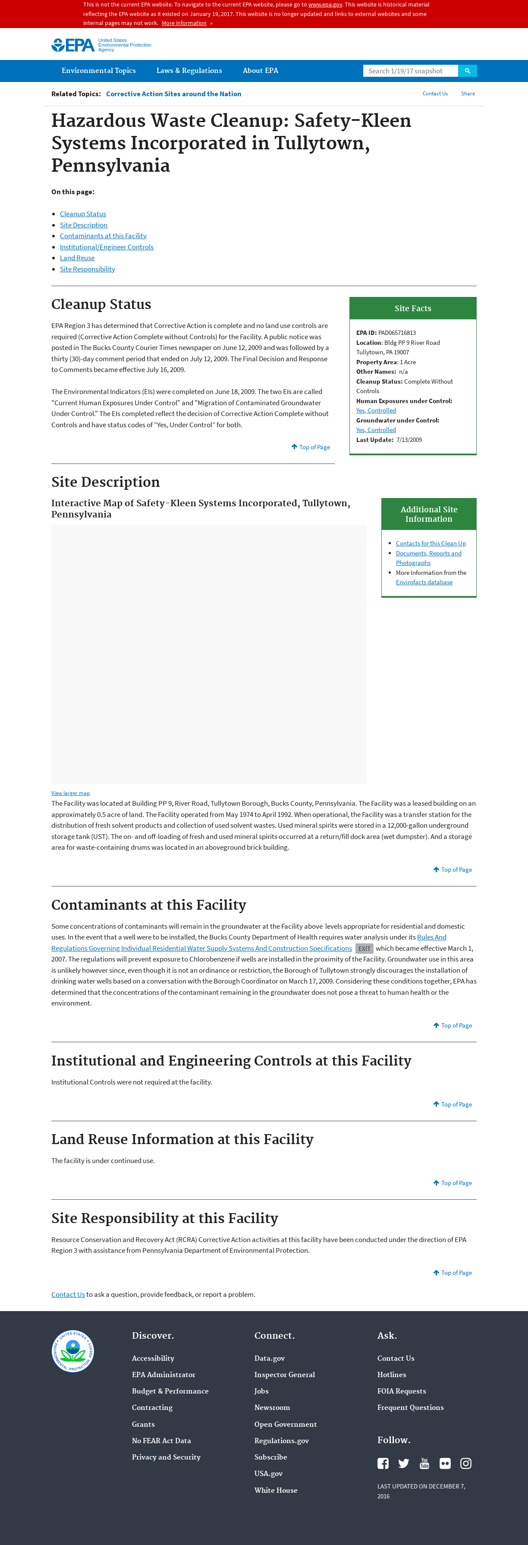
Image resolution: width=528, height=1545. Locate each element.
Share (468, 93)
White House (276, 1491)
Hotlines (391, 1375)
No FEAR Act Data (161, 1441)
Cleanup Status (83, 213)
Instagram (465, 1463)
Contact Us (435, 93)
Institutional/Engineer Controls (107, 247)
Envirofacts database (424, 582)
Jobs (262, 1392)
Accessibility (153, 1359)
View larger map (70, 793)
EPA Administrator (163, 1375)
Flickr (445, 1463)
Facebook (383, 1463)
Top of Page (314, 447)
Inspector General (285, 1375)
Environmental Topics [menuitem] (99, 71)
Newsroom (272, 1408)
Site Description (83, 225)
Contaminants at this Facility (103, 235)
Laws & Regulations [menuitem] (189, 71)
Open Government (286, 1425)
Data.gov (270, 1359)
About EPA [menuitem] (260, 71)
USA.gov (269, 1474)
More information (184, 23)
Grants (143, 1425)
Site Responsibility (87, 269)
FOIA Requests (401, 1392)
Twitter (403, 1463)
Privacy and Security (166, 1458)
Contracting (152, 1408)
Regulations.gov (282, 1441)
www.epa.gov (325, 4)
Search (467, 71)
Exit (364, 948)
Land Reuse (77, 257)
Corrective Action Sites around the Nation (174, 93)
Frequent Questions (410, 1408)
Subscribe (271, 1458)
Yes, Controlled (376, 410)
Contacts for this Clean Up (431, 543)
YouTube (424, 1463)
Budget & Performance (170, 1392)
